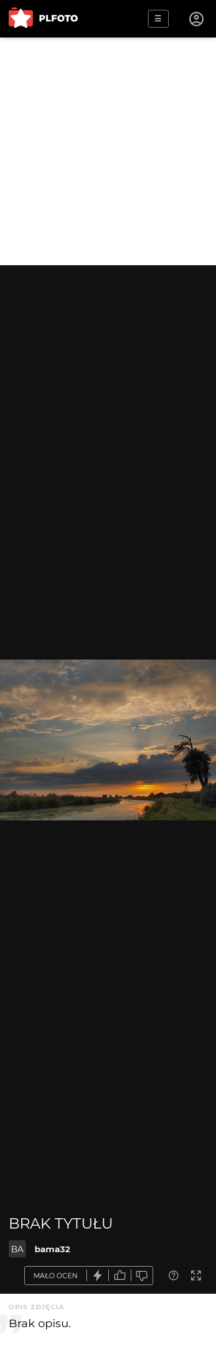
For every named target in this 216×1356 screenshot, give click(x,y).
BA (17, 1249)
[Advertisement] (108, 151)
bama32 (52, 1249)
